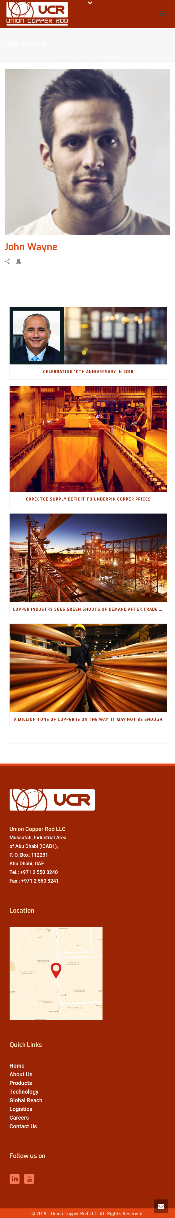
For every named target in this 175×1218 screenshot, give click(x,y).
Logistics (21, 1109)
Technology (24, 1091)
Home (59, 57)
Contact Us (23, 1126)
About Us (21, 1074)
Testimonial (81, 57)
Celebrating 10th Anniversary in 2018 (88, 371)
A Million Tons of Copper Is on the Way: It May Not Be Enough (88, 719)
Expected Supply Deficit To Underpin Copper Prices (88, 499)
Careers (19, 1117)
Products (21, 1083)
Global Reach (26, 1100)
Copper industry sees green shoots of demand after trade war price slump (90, 609)
